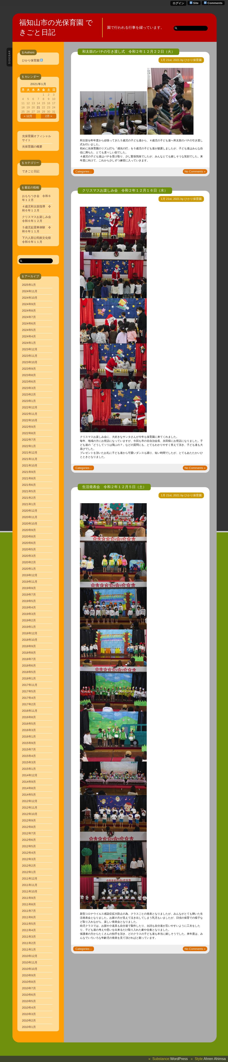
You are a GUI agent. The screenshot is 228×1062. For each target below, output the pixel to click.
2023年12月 (29, 349)
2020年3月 (29, 555)
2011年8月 (29, 904)
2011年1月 (29, 949)
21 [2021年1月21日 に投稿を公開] (38, 107)
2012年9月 (29, 820)
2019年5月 (29, 601)
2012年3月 (29, 859)
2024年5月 (29, 330)
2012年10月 (29, 814)
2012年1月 (29, 872)
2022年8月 (29, 433)
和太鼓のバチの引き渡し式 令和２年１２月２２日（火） (128, 51)
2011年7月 (29, 910)
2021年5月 (29, 491)
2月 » (48, 116)
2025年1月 (29, 284)
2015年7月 (29, 749)
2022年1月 (29, 446)
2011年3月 (29, 936)
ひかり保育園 (30, 60)
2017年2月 (29, 704)
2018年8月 (29, 652)
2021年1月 (29, 504)
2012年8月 (29, 827)
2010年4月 (29, 1007)
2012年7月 (29, 833)
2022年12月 (29, 407)
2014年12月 (29, 775)
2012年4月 (29, 852)
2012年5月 (29, 846)
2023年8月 (29, 375)
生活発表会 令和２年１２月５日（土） (114, 487)
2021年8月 (29, 478)
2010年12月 (29, 956)
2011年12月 (29, 878)
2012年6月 (29, 839)
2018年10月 (29, 639)
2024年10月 (29, 297)
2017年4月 (29, 697)
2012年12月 (29, 801)
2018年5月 (29, 672)
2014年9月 (29, 781)
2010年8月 (29, 981)
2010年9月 (29, 975)
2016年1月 (29, 736)
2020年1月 (29, 568)
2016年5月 (29, 723)
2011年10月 (29, 891)
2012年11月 (29, 807)
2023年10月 (29, 362)
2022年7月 (29, 439)
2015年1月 (29, 768)
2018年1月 (29, 678)
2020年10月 (29, 523)
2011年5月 (29, 923)
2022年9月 (29, 426)
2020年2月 (29, 562)
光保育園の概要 (32, 146)
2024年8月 (29, 310)
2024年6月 (29, 323)
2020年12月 (29, 510)
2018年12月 (29, 633)
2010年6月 (29, 994)
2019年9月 (29, 588)
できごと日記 (30, 171)
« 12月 (28, 116)
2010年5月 (29, 1001)
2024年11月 (29, 291)
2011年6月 (29, 917)
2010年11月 (29, 962)
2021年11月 (29, 459)
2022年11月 (29, 413)
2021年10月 (29, 465)
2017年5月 (29, 691)
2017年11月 (29, 685)
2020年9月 (29, 530)
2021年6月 (29, 484)
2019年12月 (29, 575)
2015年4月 (29, 756)
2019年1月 (29, 626)
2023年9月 (29, 368)
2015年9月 (29, 743)
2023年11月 (29, 355)
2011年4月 (29, 930)
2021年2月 (29, 497)
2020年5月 (29, 549)
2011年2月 (29, 943)
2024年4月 (29, 336)
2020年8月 (29, 536)
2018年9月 (29, 646)
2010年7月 (29, 988)
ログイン (178, 3)
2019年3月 (29, 614)
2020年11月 (29, 517)
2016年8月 (29, 717)
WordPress (179, 1059)
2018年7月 (29, 659)
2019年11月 (29, 581)
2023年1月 (29, 401)
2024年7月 (29, 317)
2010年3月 (29, 1014)
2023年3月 (29, 388)
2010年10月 (29, 969)
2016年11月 (29, 710)
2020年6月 (29, 543)
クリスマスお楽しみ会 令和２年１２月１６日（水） (125, 190)
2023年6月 (29, 381)
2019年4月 (29, 607)
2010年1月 (29, 1027)
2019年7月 (29, 594)
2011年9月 (29, 898)
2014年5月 (29, 794)
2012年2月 (29, 865)
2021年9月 (29, 472)
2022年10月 (29, 420)
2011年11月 (29, 885)
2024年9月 (29, 304)
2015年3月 (29, 762)
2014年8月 (29, 788)
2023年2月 (29, 394)
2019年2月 (29, 620)
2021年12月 (29, 452)
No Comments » (195, 171)
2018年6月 (29, 665)
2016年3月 (29, 730)
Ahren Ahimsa (215, 1059)
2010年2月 (29, 1020)
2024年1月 (29, 343)
